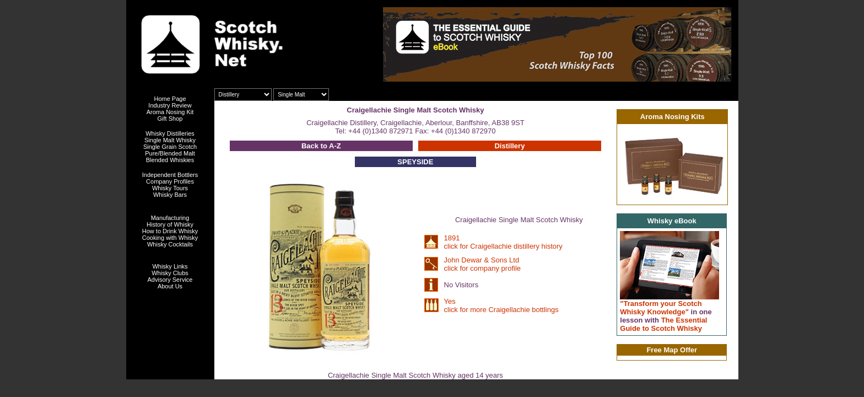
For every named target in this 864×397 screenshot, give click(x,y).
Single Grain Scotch (170, 146)
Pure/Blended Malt (170, 153)
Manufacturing (170, 217)
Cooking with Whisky (170, 237)
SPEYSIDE (415, 162)
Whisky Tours (170, 188)
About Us (170, 286)
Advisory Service (170, 279)
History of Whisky (170, 224)
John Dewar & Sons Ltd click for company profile (482, 264)
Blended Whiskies (170, 160)
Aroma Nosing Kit (170, 112)
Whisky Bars (170, 194)
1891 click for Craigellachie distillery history (503, 242)
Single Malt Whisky (170, 140)
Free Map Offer (671, 350)
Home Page (170, 98)
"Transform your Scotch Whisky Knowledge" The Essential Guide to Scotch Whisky (666, 315)
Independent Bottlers (170, 174)
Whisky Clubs (170, 273)
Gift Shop (170, 118)
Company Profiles (170, 181)
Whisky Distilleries (170, 133)
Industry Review (169, 105)
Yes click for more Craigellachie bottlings (501, 305)
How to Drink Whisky (170, 231)
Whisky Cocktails (170, 244)
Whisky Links (169, 266)
